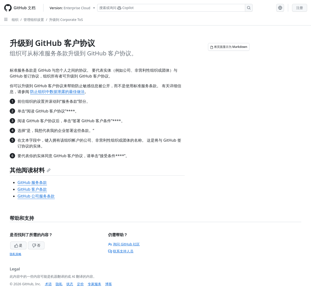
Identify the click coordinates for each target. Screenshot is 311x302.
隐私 (59, 284)
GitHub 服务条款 (32, 182)
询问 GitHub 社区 (124, 244)
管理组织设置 (34, 19)
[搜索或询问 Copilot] (175, 8)
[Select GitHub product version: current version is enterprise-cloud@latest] (72, 8)
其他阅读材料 (30, 170)
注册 (299, 7)
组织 (15, 19)
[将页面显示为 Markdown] (229, 47)
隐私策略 (15, 254)
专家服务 (94, 284)
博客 (108, 284)
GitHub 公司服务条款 (36, 196)
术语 (48, 284)
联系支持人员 (120, 251)
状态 (69, 284)
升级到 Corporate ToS (66, 19)
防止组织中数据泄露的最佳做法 (57, 91)
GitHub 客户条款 (32, 189)
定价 (80, 284)
